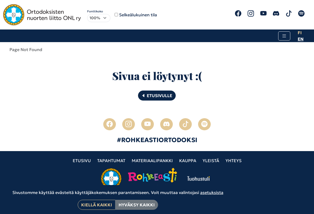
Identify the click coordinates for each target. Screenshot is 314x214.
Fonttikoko (95, 11)
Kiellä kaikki (96, 204)
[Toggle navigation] (284, 36)
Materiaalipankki (152, 160)
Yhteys (233, 160)
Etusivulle (156, 95)
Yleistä (211, 160)
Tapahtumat (111, 160)
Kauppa (187, 160)
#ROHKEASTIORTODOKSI (157, 140)
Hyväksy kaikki (137, 204)
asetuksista (211, 192)
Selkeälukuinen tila (138, 14)
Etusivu (82, 160)
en (300, 39)
